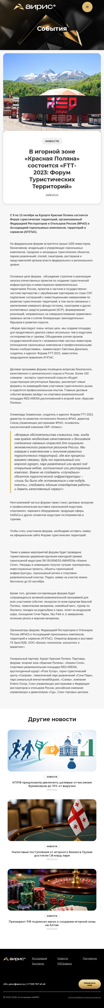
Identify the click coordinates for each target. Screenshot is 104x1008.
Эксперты (38, 963)
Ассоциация (39, 958)
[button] (87, 7)
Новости (62, 958)
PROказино (64, 963)
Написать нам (90, 984)
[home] (33, 7)
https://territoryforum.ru (28, 540)
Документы (90, 958)
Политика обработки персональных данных (84, 997)
